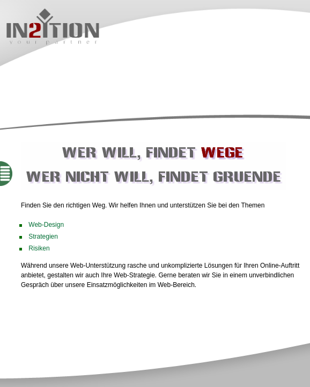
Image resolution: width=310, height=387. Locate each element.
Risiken (38, 248)
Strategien (43, 236)
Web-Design (46, 224)
